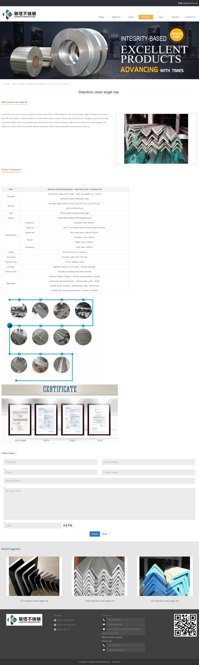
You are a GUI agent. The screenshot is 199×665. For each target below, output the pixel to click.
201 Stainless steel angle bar (165, 600)
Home (101, 17)
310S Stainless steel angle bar (99, 600)
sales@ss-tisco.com (190, 3)
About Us (116, 17)
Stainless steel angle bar (36, 84)
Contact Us (190, 17)
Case (160, 17)
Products (146, 17)
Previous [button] (4, 576)
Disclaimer (116, 662)
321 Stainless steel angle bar (34, 600)
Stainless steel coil (63, 629)
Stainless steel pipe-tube (65, 620)
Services (175, 17)
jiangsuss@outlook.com (116, 650)
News (131, 17)
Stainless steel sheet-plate (66, 625)
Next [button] (194, 576)
